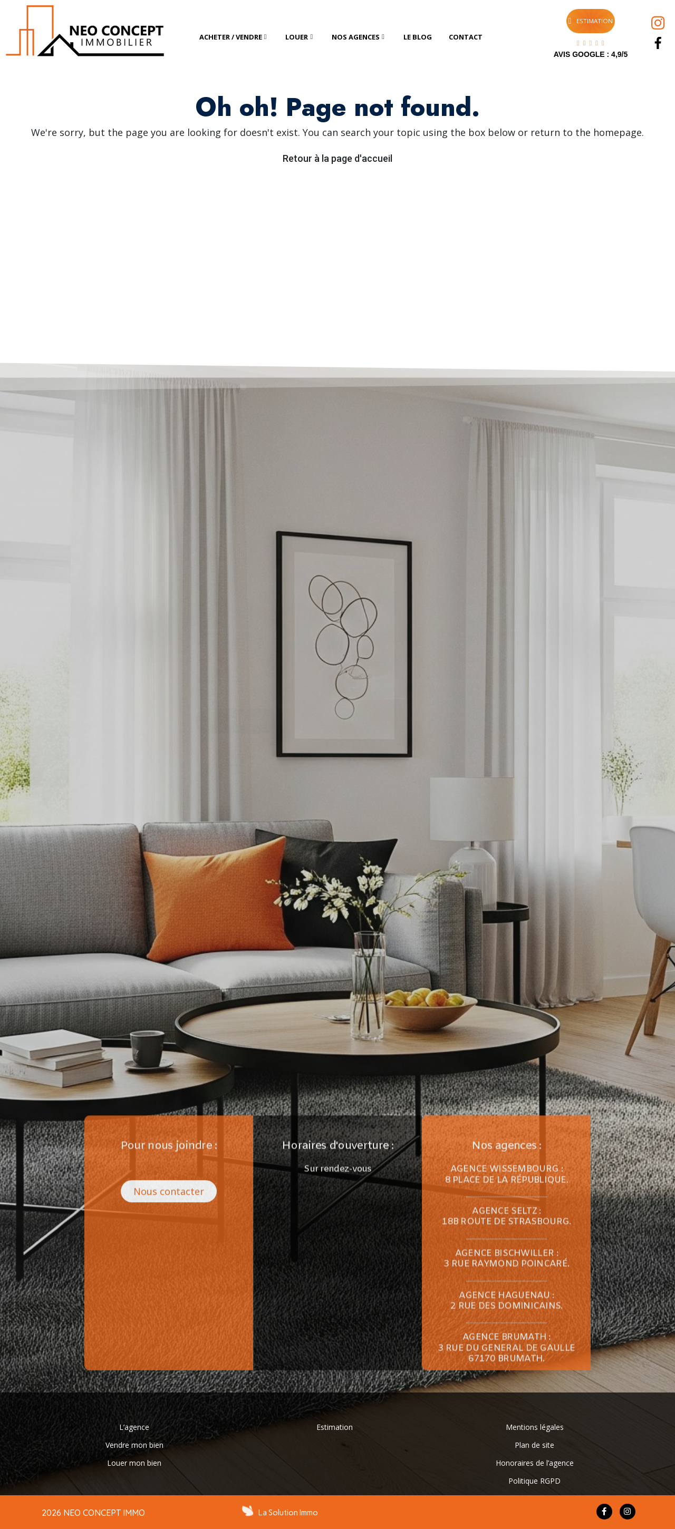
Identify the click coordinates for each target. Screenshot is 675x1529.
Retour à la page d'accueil (337, 158)
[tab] (234, 37)
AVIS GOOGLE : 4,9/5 (591, 54)
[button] (236, 709)
